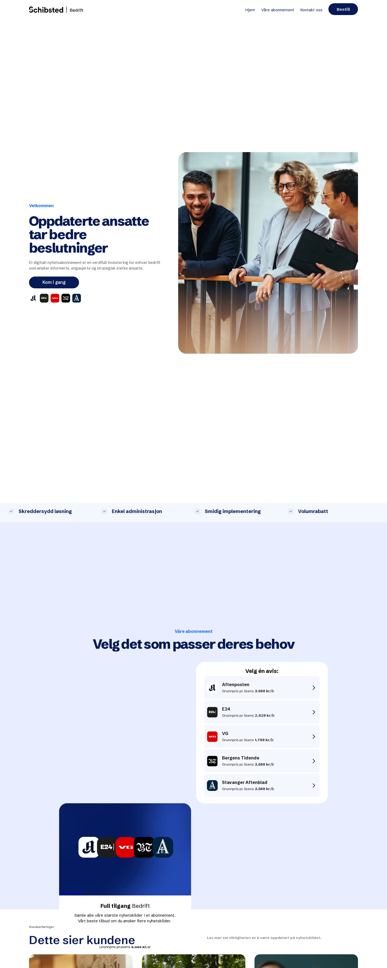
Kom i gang (54, 282)
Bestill (343, 9)
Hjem (250, 9)
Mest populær (71, 892)
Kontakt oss (311, 9)
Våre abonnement (277, 9)
